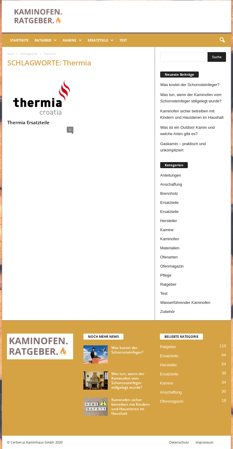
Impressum (204, 442)
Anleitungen (170, 175)
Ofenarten (169, 257)
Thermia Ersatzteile (28, 122)
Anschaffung (171, 184)
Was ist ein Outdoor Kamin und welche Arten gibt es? (187, 130)
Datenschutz (179, 442)
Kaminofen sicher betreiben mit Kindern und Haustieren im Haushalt (192, 114)
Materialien (170, 248)
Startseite (19, 40)
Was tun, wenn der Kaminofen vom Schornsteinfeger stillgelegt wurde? (190, 97)
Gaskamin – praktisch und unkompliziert (183, 146)
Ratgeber (46, 40)
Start (10, 54)
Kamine (72, 40)
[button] (222, 40)
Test (123, 40)
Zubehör (167, 311)
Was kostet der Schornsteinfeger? (189, 84)
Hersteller (168, 220)
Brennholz (169, 193)
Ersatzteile (100, 40)
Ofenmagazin (172, 266)
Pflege (165, 275)
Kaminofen (169, 239)
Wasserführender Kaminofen (185, 302)
